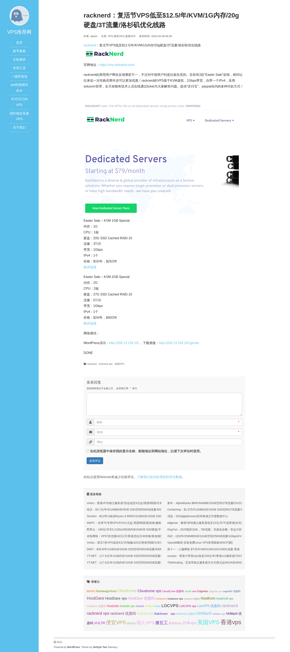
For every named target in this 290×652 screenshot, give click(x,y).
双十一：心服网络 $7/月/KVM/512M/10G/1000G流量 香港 (203, 549)
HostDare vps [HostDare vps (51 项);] (116, 598)
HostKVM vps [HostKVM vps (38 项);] (224, 598)
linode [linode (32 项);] (157, 606)
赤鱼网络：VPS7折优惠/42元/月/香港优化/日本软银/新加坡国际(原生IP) (131, 536)
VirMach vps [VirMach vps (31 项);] (218, 614)
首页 (19, 42)
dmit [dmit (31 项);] (194, 591)
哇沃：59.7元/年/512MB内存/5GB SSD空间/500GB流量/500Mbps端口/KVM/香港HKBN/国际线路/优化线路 (153, 509)
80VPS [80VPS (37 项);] (91, 591)
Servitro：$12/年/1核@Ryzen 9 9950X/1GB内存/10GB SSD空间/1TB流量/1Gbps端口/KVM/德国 (147, 516)
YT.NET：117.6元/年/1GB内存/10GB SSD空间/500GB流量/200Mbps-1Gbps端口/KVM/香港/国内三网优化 (153, 555)
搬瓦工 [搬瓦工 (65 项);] (161, 622)
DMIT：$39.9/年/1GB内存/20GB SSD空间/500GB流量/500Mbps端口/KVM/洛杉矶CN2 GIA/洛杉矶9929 (151, 549)
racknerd (90, 45)
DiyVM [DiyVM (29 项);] (188, 591)
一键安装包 (19, 76)
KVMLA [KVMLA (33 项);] (149, 606)
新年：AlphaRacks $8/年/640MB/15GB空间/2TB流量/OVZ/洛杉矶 (208, 503)
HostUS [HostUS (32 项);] (140, 606)
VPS (110, 36)
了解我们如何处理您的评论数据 (159, 477)
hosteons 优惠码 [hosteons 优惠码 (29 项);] (192, 599)
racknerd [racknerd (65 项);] (230, 605)
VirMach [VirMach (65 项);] (203, 613)
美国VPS (130, 36)
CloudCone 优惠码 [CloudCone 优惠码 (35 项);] (173, 591)
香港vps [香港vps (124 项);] (231, 622)
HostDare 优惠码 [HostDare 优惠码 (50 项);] (141, 598)
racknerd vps (106, 364)
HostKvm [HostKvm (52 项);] (208, 598)
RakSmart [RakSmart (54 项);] (145, 613)
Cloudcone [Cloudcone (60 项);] (127, 591)
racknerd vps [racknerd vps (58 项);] (98, 613)
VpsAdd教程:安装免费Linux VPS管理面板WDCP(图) (200, 542)
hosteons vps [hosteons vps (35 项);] (175, 598)
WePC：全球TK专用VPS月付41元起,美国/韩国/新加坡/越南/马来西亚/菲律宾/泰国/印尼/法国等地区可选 (151, 522)
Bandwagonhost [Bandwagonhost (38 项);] (106, 591)
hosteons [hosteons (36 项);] (161, 598)
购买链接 (90, 267)
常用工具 (19, 68)
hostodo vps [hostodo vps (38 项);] (127, 606)
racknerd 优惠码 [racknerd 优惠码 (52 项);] (123, 613)
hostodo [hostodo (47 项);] (113, 606)
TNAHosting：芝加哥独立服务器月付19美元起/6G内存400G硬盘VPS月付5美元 (216, 562)
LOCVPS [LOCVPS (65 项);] (170, 605)
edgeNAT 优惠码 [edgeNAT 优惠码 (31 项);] (231, 591)
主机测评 (19, 59)
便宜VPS (119, 36)
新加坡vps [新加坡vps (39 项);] (175, 623)
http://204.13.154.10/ (124, 343)
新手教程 (19, 51)
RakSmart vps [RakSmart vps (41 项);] (164, 613)
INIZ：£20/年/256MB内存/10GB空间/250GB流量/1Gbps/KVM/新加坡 (210, 536)
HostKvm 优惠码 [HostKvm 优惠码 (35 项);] (96, 606)
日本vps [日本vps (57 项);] (189, 623)
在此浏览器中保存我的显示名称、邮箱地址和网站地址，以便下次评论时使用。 (146, 451)
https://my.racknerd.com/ (117, 65)
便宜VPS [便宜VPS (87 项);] (116, 622)
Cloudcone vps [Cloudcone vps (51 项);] (149, 591)
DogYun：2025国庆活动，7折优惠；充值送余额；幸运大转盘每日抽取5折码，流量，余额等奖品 (227, 529)
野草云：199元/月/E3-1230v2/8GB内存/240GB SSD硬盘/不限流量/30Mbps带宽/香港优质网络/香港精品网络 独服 (157, 529)
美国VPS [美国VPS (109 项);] (208, 622)
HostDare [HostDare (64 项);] (95, 598)
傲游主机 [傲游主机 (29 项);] (131, 623)
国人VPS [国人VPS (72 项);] (145, 622)
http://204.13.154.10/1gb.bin (179, 343)
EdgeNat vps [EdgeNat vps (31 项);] (215, 591)
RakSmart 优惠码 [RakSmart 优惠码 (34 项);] (185, 613)
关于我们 (19, 127)
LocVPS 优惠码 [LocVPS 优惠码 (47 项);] (209, 606)
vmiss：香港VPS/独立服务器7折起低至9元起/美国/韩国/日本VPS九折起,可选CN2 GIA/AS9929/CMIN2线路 (153, 503)
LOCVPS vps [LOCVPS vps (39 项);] (187, 606)
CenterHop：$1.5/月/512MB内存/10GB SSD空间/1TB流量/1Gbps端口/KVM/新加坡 (219, 509)
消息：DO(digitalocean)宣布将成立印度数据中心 (197, 516)
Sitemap (112, 647)
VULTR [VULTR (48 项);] (99, 623)
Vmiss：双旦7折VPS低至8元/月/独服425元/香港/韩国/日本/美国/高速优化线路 (135, 542)
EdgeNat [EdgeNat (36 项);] (202, 591)
